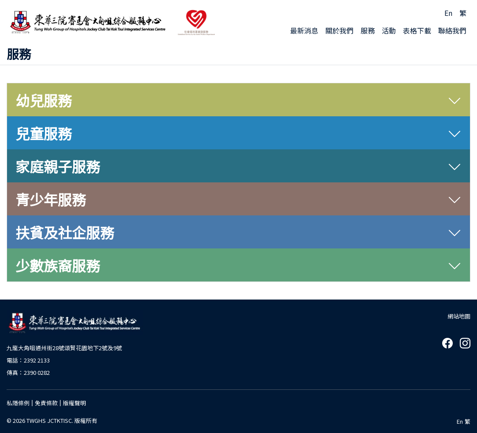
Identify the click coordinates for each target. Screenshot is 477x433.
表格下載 (417, 30)
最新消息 (304, 30)
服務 (368, 30)
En (448, 12)
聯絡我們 (452, 30)
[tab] (238, 100)
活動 (389, 30)
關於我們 (339, 30)
